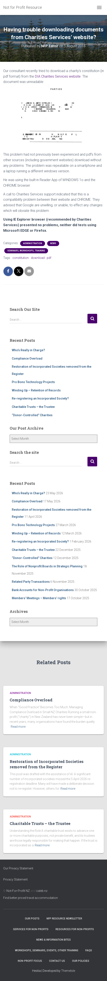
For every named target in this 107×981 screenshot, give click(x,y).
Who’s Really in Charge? (28, 350)
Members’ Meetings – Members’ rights (39, 598)
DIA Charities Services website (58, 76)
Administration (32, 243)
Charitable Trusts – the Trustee (33, 407)
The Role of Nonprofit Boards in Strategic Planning (47, 566)
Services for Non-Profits (30, 929)
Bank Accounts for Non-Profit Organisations (43, 590)
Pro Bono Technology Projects (33, 382)
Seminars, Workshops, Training (26, 250)
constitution (20, 258)
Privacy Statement (15, 879)
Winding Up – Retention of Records (36, 390)
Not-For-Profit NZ (18, 890)
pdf (49, 258)
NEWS (53, 243)
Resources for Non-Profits (75, 929)
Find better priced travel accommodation (30, 898)
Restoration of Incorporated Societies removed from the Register (46, 764)
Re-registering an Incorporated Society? (40, 398)
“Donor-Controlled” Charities (32, 415)
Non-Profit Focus (30, 960)
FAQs (88, 950)
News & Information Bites (53, 939)
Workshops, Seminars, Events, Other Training (46, 950)
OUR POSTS (32, 918)
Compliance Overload (27, 358)
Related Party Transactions (31, 581)
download (38, 258)
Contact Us (57, 960)
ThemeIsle (68, 970)
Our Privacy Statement (18, 868)
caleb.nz (41, 890)
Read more (18, 726)
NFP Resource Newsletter (64, 918)
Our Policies (80, 960)
